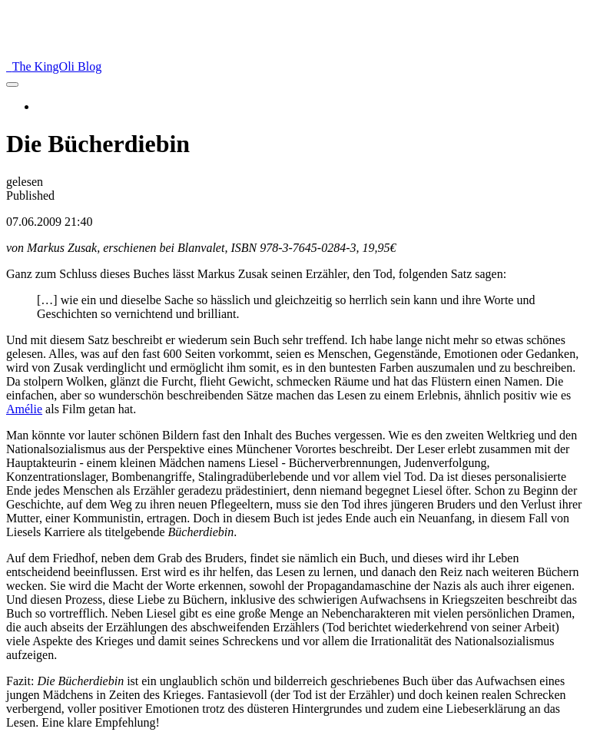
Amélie (24, 409)
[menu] (12, 84)
